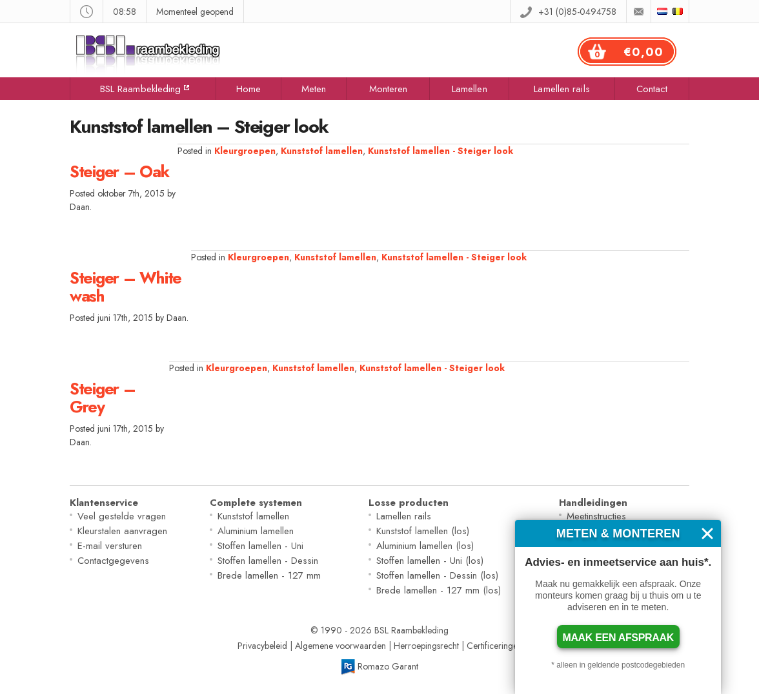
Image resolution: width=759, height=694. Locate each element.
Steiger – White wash (125, 286)
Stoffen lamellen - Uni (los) (429, 561)
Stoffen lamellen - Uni (260, 546)
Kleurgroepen (245, 150)
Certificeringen (494, 645)
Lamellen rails (561, 89)
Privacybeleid (262, 645)
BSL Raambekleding (140, 89)
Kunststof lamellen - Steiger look (440, 150)
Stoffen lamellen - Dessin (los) (437, 575)
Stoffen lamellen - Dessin (268, 561)
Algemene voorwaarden (340, 645)
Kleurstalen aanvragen (122, 531)
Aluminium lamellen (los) (425, 546)
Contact (652, 89)
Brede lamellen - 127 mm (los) (438, 590)
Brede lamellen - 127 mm (269, 575)
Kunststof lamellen (322, 150)
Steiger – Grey (103, 397)
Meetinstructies (596, 516)
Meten (314, 89)
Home (248, 89)
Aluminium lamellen (256, 531)
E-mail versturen (109, 546)
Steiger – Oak (119, 171)
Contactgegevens (113, 561)
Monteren (388, 89)
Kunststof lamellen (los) (422, 531)
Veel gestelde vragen (121, 516)
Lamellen (469, 89)
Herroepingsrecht (426, 645)
